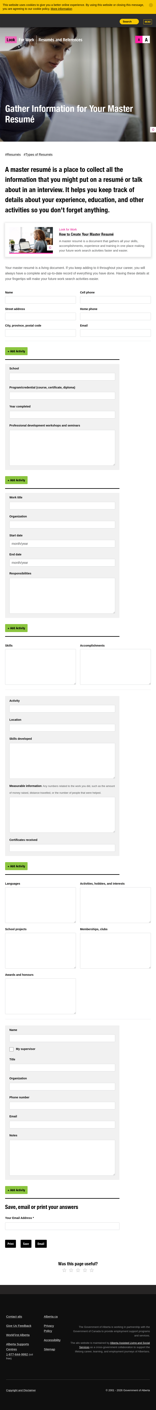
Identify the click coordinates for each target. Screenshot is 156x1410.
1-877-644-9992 (17, 1354)
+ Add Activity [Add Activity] (16, 351)
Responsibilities (20, 573)
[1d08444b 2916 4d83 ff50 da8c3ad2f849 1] (62, 815)
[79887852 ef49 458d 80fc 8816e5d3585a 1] (62, 596)
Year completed (20, 406)
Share (85, 21)
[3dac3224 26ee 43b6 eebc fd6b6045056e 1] (62, 761)
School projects (16, 929)
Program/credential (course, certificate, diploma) (42, 387)
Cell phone (87, 292)
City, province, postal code (23, 325)
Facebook (13, 147)
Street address (15, 309)
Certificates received (23, 840)
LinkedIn (21, 147)
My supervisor (25, 1049)
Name (9, 292)
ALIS (33, 20)
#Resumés (13, 154)
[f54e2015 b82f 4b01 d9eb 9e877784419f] (40, 905)
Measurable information (25, 786)
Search (127, 21)
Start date (16, 535)
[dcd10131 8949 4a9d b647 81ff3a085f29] (40, 996)
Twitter (5, 147)
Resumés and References (60, 39)
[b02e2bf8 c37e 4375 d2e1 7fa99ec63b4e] (40, 951)
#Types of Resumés (38, 154)
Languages (12, 883)
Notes (13, 1135)
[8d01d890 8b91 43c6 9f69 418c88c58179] (40, 667)
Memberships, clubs (94, 929)
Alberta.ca (51, 1316)
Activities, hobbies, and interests (102, 883)
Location (15, 719)
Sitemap (49, 1349)
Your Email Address (19, 1218)
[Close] (151, 5)
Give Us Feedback (18, 1325)
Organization (18, 516)
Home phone (88, 309)
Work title (15, 497)
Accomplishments (92, 645)
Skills (9, 645)
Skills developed (20, 738)
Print (113, 21)
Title (12, 1059)
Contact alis (14, 1316)
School (14, 368)
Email (29, 147)
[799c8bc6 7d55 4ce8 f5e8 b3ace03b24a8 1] (62, 1158)
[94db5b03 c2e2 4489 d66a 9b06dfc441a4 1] (62, 448)
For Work (26, 39)
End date (15, 554)
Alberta (14, 20)
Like (103, 21)
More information (61, 8)
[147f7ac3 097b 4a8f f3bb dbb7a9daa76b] (115, 667)
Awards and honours (19, 974)
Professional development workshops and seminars (44, 425)
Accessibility (52, 1340)
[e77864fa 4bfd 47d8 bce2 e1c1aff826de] (115, 951)
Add (94, 21)
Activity (14, 700)
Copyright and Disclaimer (21, 1390)
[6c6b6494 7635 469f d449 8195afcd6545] (115, 905)
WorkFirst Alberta (18, 1335)
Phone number (19, 1097)
